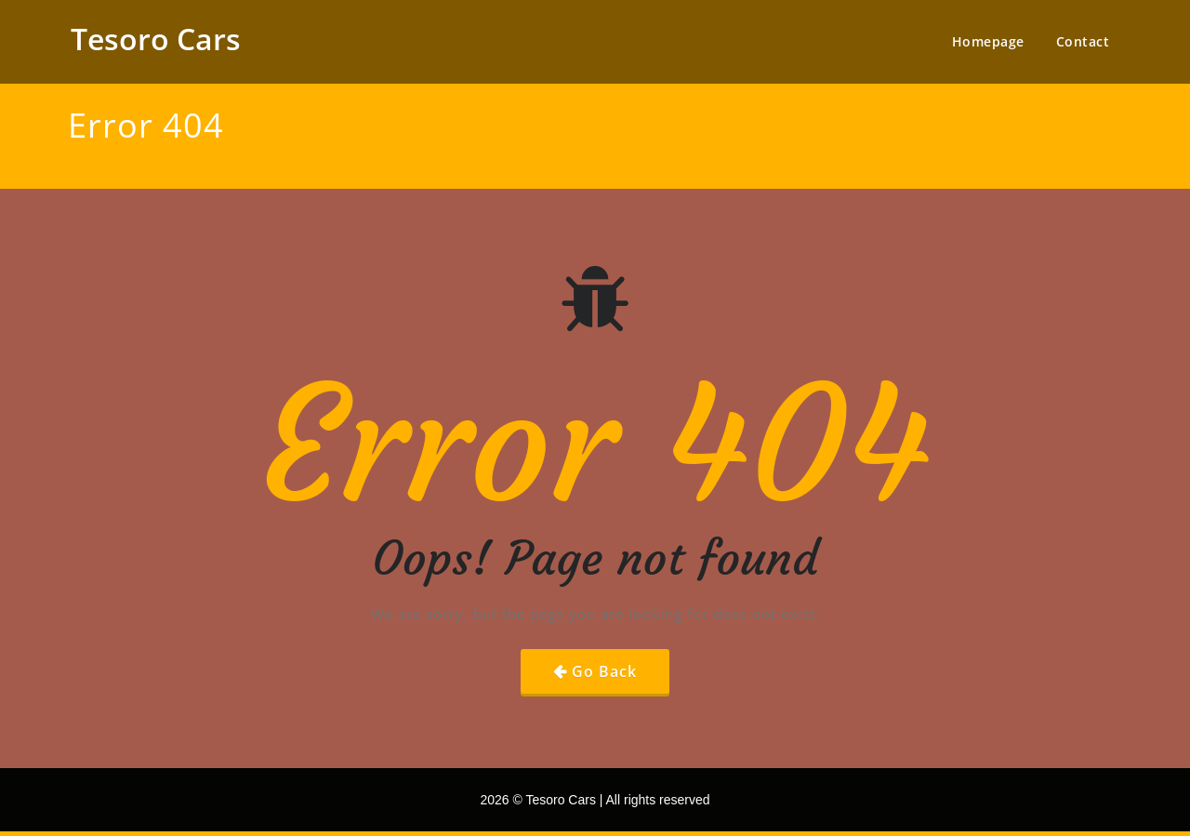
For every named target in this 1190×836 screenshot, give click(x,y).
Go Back (604, 671)
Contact (1083, 41)
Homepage (988, 41)
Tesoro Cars (156, 39)
